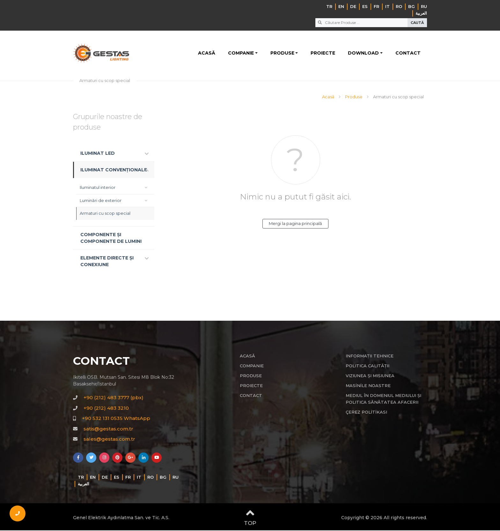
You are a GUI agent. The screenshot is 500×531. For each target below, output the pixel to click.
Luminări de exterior (100, 200)
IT (387, 6)
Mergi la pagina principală (295, 223)
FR (376, 6)
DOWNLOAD (363, 53)
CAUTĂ (417, 22)
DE (353, 6)
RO (399, 6)
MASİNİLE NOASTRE (368, 385)
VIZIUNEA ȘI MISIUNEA (370, 375)
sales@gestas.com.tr (109, 440)
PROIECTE (323, 53)
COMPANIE (241, 53)
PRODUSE (282, 53)
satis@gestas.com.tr (108, 429)
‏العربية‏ (421, 13)
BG (411, 6)
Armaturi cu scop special (105, 213)
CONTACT (408, 53)
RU (424, 6)
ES (365, 6)
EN (341, 6)
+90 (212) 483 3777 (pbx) (113, 398)
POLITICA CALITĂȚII (367, 366)
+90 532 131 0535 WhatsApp (116, 419)
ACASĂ (206, 53)
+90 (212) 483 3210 (106, 408)
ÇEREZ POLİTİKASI (366, 412)
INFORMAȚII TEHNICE (369, 356)
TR (329, 6)
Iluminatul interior (97, 188)
